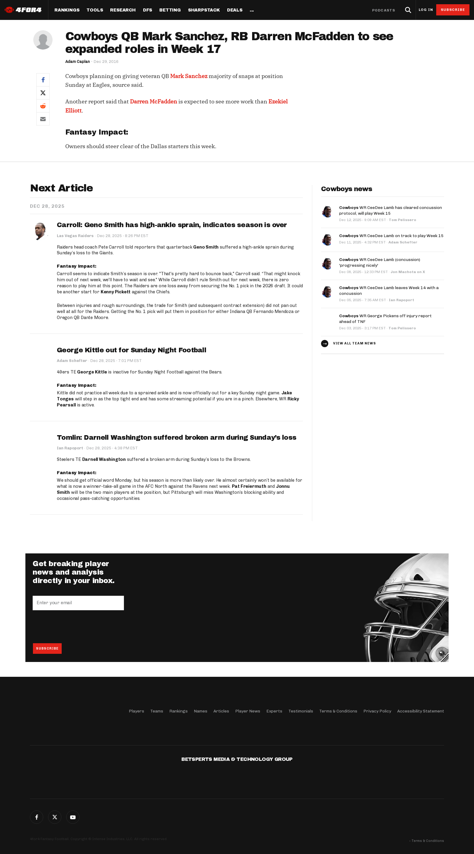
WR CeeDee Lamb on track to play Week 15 (391, 234)
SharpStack (204, 10)
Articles (221, 710)
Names (200, 710)
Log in (426, 10)
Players (136, 710)
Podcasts (383, 10)
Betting (170, 10)
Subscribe (453, 10)
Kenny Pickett (116, 292)
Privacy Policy (377, 710)
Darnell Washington (104, 459)
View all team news (354, 341)
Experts (274, 710)
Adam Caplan (77, 61)
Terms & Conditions (338, 710)
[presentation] (79, 627)
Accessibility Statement (420, 710)
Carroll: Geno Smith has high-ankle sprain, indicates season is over (172, 225)
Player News (247, 710)
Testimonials (300, 710)
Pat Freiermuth (249, 486)
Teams (156, 710)
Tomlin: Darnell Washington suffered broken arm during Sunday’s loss (176, 437)
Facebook (36, 817)
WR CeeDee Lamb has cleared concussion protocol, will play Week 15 (390, 210)
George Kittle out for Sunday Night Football (131, 350)
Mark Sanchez (188, 76)
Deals (234, 10)
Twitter (54, 817)
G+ (73, 817)
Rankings (66, 10)
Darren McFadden (153, 101)
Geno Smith (206, 247)
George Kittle (92, 372)
